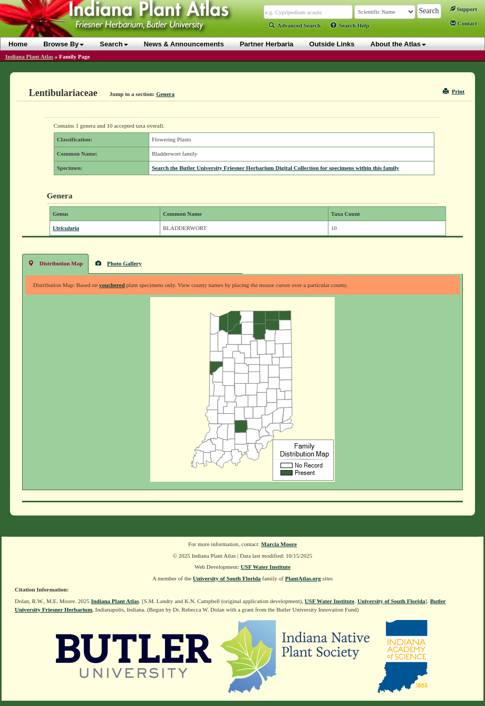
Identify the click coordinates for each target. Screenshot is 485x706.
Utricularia (66, 228)
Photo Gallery (118, 263)
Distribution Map (55, 263)
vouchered (112, 285)
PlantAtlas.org (303, 578)
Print (453, 91)
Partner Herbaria (267, 44)
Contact (463, 23)
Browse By (63, 44)
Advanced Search (295, 25)
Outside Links (332, 44)
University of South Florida (227, 578)
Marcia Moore (279, 544)
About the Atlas (398, 44)
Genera (165, 94)
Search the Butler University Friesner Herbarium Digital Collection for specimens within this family (275, 168)
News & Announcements (184, 44)
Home (17, 44)
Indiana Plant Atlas (29, 56)
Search (114, 44)
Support (463, 9)
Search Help (350, 25)
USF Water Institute (266, 567)
